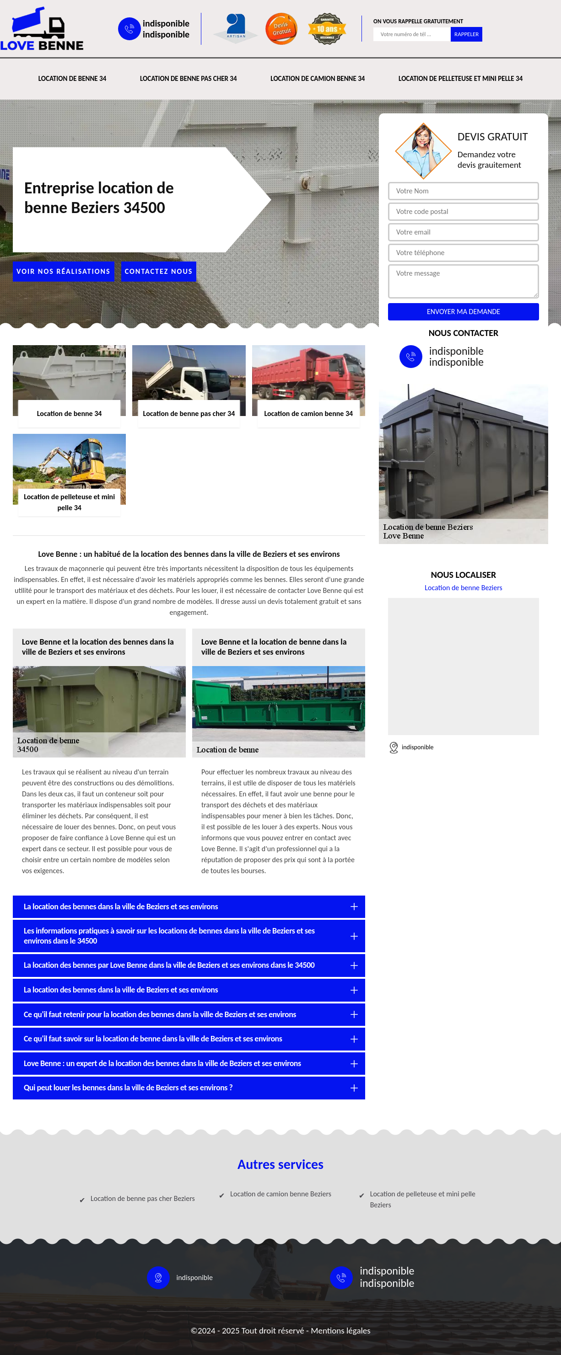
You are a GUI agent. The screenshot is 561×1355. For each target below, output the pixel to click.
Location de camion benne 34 (317, 79)
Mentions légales (341, 1330)
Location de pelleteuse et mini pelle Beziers (422, 1199)
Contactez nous (159, 271)
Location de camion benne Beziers (280, 1194)
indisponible (166, 23)
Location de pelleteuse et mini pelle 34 (461, 79)
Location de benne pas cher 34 (188, 79)
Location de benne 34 (72, 79)
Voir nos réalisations (63, 271)
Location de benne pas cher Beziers (143, 1198)
